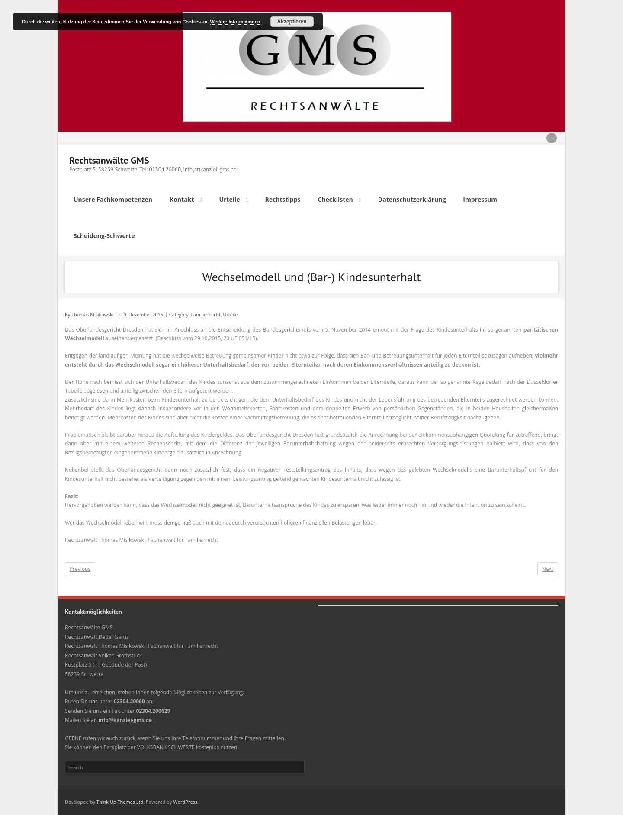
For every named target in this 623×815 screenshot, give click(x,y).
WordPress (185, 802)
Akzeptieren (292, 22)
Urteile (230, 314)
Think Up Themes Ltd (119, 802)
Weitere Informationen (235, 21)
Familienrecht (206, 314)
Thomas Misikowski (92, 314)
